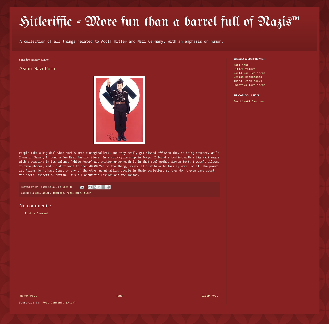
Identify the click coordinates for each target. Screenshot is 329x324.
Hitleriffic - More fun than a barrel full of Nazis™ (159, 22)
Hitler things (244, 69)
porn (78, 193)
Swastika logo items (249, 85)
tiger (87, 193)
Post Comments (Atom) (59, 302)
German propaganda (248, 77)
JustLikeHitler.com (249, 101)
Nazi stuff (242, 65)
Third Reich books (248, 81)
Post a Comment (36, 213)
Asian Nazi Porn (37, 68)
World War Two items (249, 73)
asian (46, 193)
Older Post (209, 295)
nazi (69, 193)
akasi (36, 193)
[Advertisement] (119, 254)
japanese (58, 193)
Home (119, 295)
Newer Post (28, 295)
